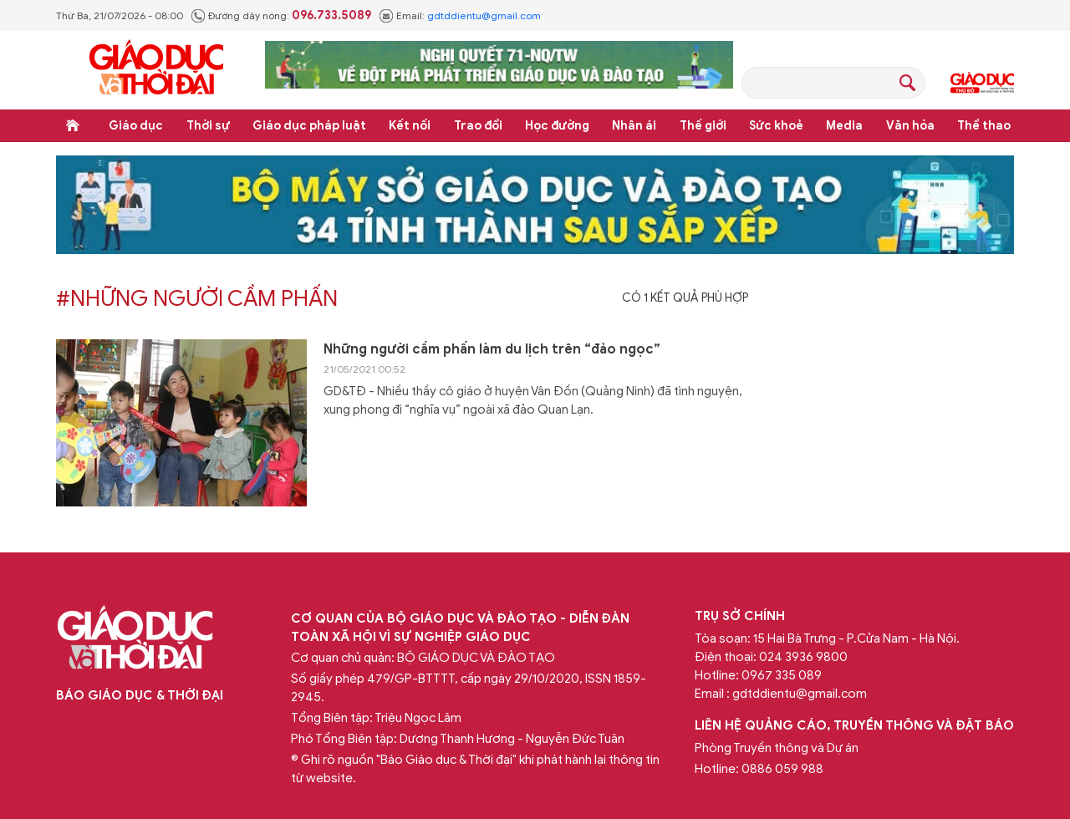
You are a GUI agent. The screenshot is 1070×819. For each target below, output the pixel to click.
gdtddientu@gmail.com (484, 15)
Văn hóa (910, 126)
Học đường (557, 126)
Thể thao (984, 126)
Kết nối (410, 126)
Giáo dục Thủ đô (982, 83)
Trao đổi (478, 126)
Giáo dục (136, 126)
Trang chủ (72, 125)
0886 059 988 (782, 768)
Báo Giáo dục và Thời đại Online (156, 69)
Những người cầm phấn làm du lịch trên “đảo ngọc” (492, 349)
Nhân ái (634, 126)
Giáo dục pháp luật (309, 126)
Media (844, 126)
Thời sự (208, 126)
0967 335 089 (781, 675)
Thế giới (703, 126)
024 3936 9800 (803, 656)
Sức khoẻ (776, 126)
